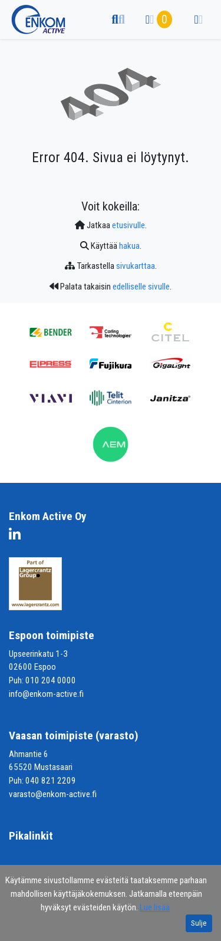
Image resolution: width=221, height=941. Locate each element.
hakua (129, 246)
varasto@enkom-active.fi (53, 794)
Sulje (199, 923)
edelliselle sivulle (141, 286)
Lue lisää (155, 907)
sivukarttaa (135, 266)
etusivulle (128, 225)
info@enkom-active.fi (46, 694)
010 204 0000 (50, 680)
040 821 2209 (50, 780)
